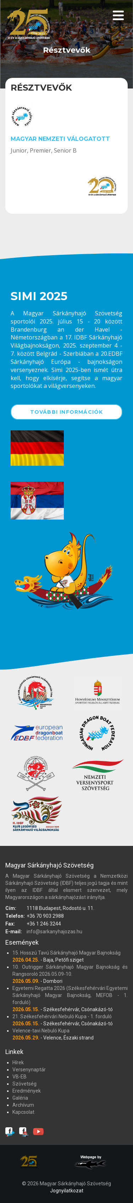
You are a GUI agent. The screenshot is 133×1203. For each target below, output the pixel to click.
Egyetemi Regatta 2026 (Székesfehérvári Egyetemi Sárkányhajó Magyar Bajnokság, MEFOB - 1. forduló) (70, 995)
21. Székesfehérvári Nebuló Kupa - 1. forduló (62, 1016)
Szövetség (24, 1084)
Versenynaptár (29, 1069)
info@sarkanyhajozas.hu (54, 931)
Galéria (20, 1098)
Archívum (23, 1105)
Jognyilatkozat (66, 1190)
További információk (66, 412)
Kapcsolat (23, 1112)
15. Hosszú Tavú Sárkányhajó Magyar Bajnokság (66, 953)
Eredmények (26, 1091)
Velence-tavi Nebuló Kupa (41, 1030)
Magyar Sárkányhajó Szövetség (28, 25)
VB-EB (19, 1076)
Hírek (18, 1062)
